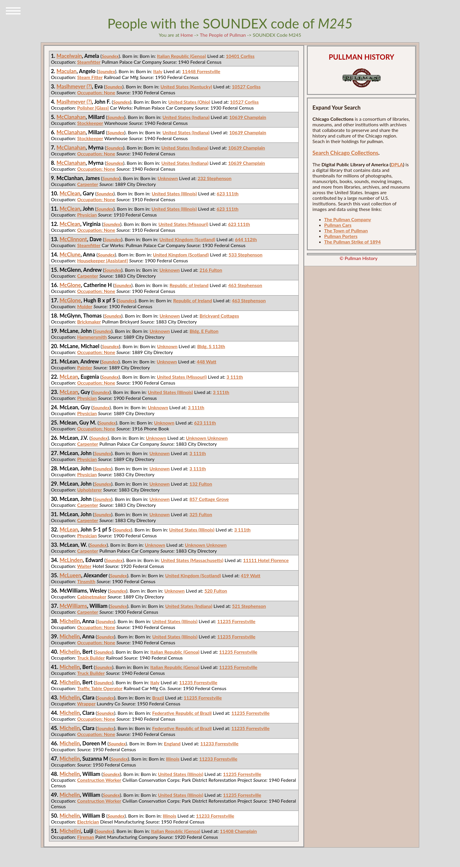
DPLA (397, 164)
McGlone (70, 285)
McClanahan (71, 117)
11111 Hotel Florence (266, 560)
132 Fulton (201, 484)
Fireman (85, 837)
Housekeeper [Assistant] (102, 260)
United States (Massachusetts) (192, 560)
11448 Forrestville (201, 71)
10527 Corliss (246, 86)
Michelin (70, 621)
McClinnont (73, 239)
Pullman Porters (340, 236)
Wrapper (86, 703)
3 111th (234, 377)
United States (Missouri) (183, 224)
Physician (87, 214)
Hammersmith (92, 337)
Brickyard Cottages (219, 315)
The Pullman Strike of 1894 (352, 241)
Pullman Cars (337, 225)
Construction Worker (99, 780)
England (172, 743)
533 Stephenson (246, 254)
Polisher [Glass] (93, 107)
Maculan (67, 71)
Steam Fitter (90, 77)
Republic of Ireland (189, 285)
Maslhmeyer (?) (74, 86)
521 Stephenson (249, 606)
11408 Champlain (238, 831)
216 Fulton (210, 270)
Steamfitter (89, 62)
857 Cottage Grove (209, 499)
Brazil (158, 697)
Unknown (168, 178)
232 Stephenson (215, 178)
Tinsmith (86, 581)
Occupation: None (96, 92)
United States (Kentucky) (186, 86)
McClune (70, 254)
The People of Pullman (223, 35)
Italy (157, 71)
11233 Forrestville (219, 743)
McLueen (70, 575)
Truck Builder (91, 657)
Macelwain (69, 56)
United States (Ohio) (189, 102)
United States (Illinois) (174, 193)
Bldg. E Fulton (204, 331)
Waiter (84, 566)
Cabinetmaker (91, 596)
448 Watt (206, 361)
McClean (70, 193)
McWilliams (73, 606)
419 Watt (251, 575)
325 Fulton (201, 514)
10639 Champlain (247, 117)
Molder (84, 306)
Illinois (173, 759)
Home (186, 35)
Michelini (70, 831)
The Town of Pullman (346, 230)
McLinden (71, 560)
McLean (69, 376)
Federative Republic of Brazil (182, 713)
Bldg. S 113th (211, 346)
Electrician (88, 821)
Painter (84, 367)
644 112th (246, 239)
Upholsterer (89, 489)
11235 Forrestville (236, 621)
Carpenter (87, 184)
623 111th (228, 193)
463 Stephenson (245, 285)
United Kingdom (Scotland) (187, 239)
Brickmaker (89, 321)
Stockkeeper (90, 123)
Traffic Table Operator (100, 688)
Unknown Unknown (207, 438)
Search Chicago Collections (345, 153)
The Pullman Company (347, 219)
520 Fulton (215, 590)
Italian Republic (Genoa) (181, 56)
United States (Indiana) (186, 117)
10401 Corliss (240, 56)
